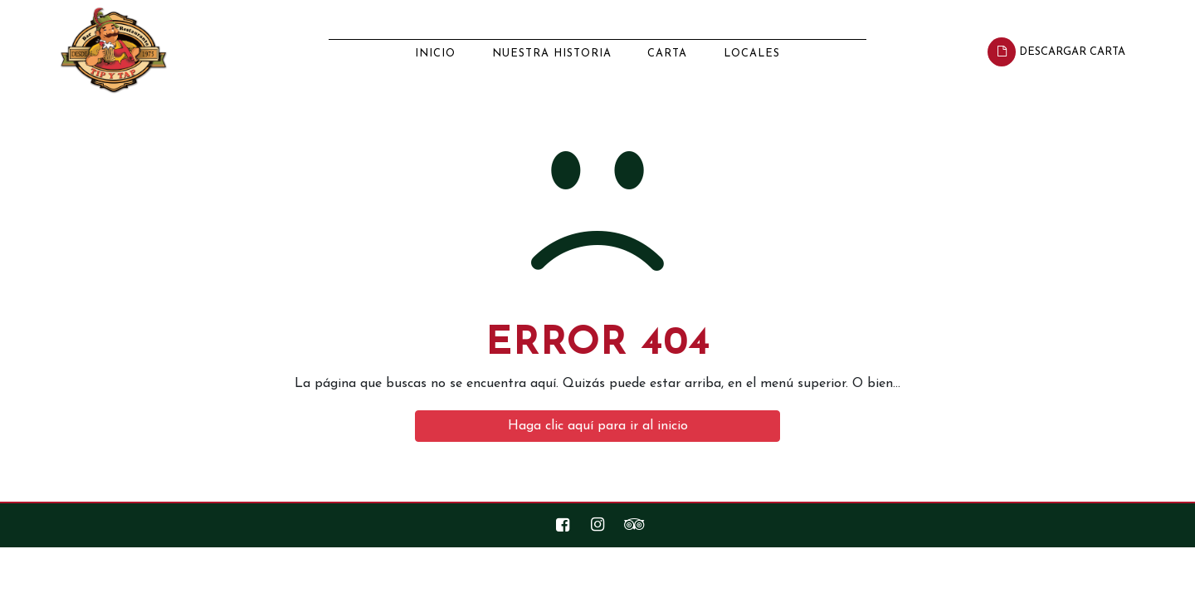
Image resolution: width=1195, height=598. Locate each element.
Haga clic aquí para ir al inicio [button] (598, 426)
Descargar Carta (1056, 52)
